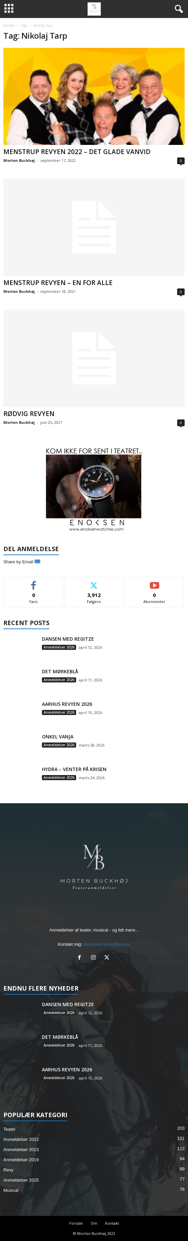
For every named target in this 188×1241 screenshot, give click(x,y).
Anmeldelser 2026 (59, 647)
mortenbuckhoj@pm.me (107, 944)
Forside (8, 25)
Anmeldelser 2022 (21, 1139)
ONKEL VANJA (57, 736)
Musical (10, 1190)
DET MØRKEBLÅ (60, 671)
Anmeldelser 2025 (21, 1180)
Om (94, 1223)
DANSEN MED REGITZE (68, 639)
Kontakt (112, 1223)
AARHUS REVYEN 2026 (67, 704)
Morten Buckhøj (19, 160)
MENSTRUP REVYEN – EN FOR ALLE (58, 282)
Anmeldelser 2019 (21, 1159)
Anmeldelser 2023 (21, 1149)
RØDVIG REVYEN (28, 413)
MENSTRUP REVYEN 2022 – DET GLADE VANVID (76, 151)
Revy (8, 1169)
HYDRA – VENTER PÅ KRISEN (74, 769)
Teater (9, 1129)
